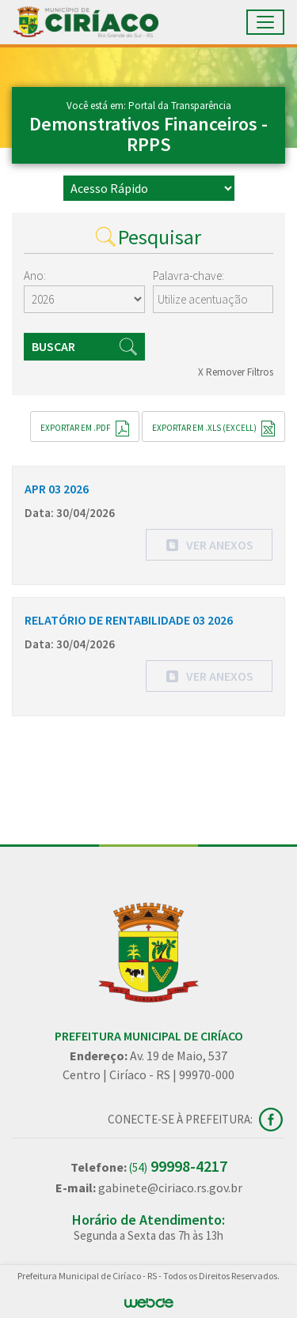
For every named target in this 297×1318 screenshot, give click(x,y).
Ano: (35, 275)
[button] (209, 545)
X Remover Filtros (235, 372)
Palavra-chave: (188, 275)
